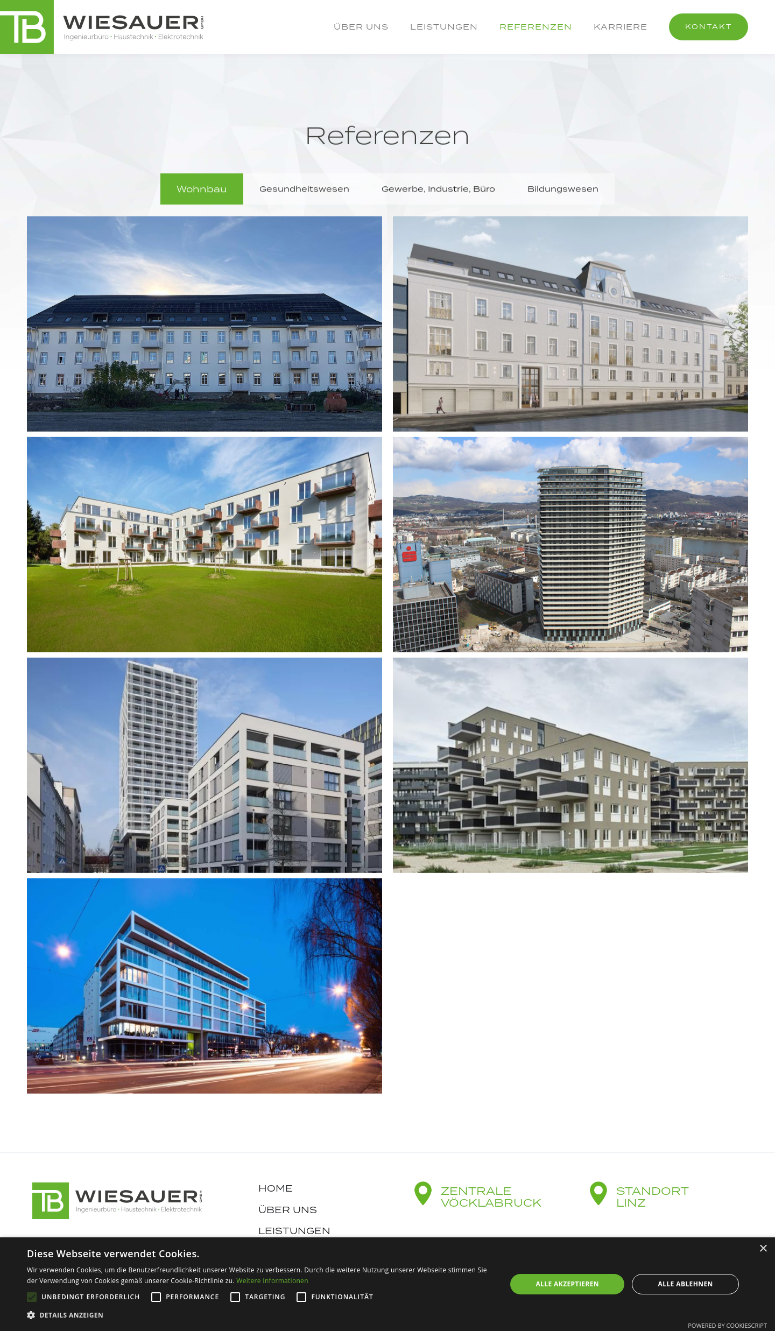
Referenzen (535, 27)
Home (275, 1188)
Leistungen (444, 27)
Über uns (361, 27)
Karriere (620, 27)
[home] (102, 27)
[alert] (387, 1284)
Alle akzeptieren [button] (567, 1283)
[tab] (201, 189)
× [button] (763, 1249)
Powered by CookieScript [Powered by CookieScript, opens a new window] (727, 1325)
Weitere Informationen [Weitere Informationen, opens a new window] (272, 1280)
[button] (259, 1315)
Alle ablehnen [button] (685, 1283)
